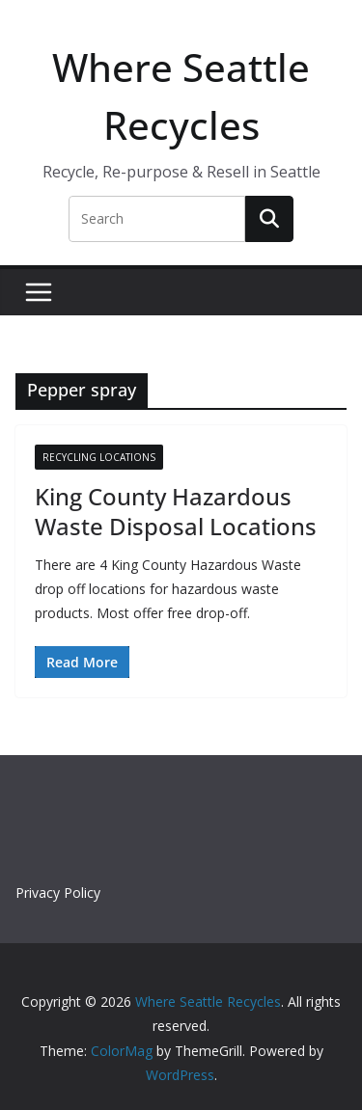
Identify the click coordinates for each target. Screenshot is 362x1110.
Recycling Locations (98, 457)
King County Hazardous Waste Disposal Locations (176, 511)
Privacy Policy (57, 892)
